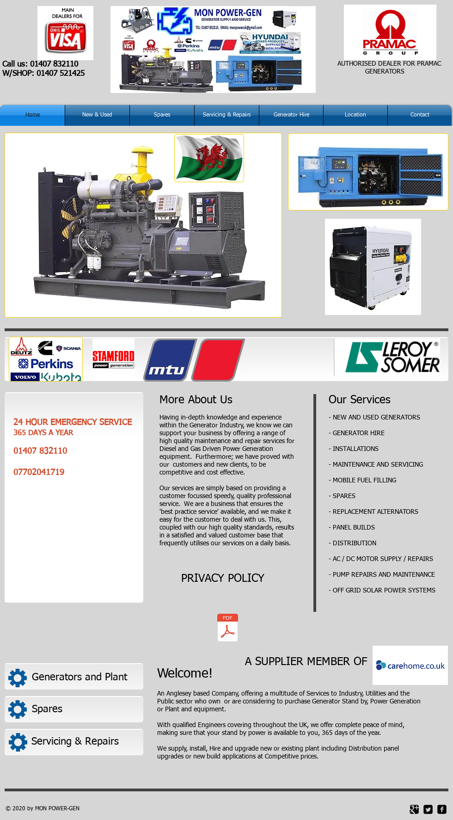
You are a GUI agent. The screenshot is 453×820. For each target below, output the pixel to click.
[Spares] (85, 709)
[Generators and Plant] (85, 677)
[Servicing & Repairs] (84, 741)
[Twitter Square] (428, 809)
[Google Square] (414, 809)
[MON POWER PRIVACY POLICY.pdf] (227, 629)
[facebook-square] (442, 809)
